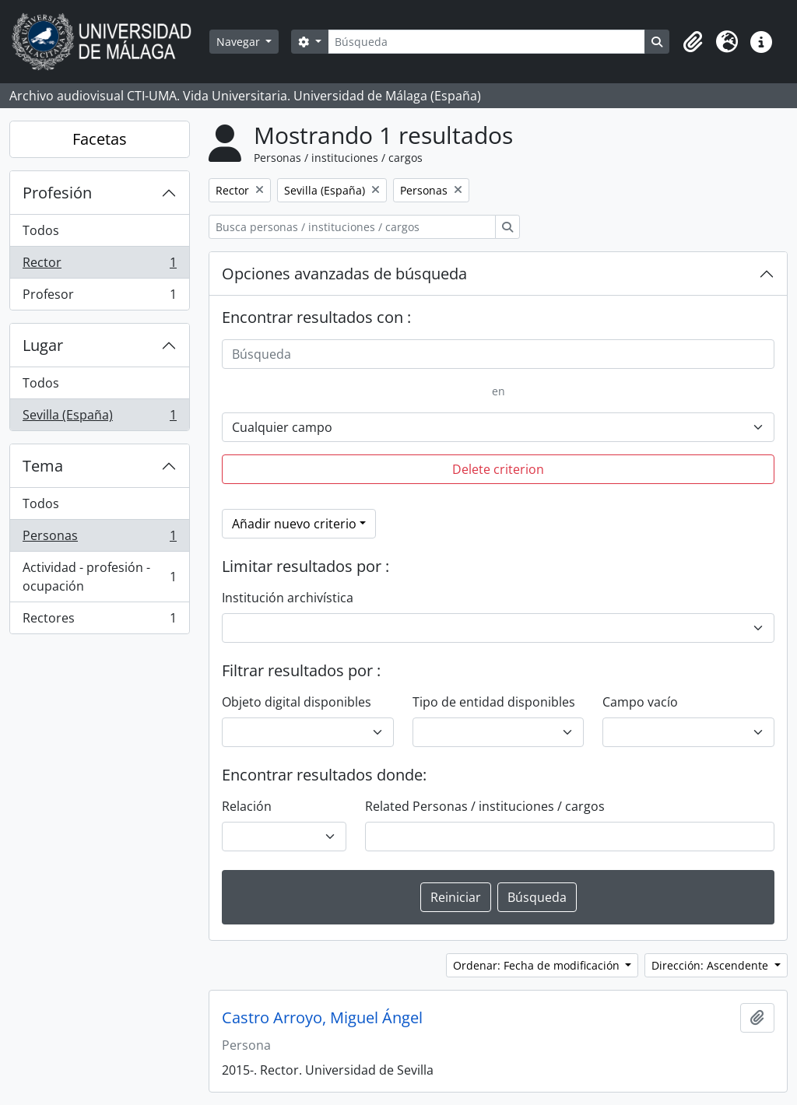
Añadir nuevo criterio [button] (294, 523)
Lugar (43, 345)
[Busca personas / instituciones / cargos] (352, 227)
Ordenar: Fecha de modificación (538, 965)
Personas (99, 539)
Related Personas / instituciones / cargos (485, 806)
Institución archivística (287, 597)
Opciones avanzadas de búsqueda (344, 273)
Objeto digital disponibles (296, 701)
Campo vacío (640, 701)
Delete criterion (498, 469)
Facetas (99, 138)
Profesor (99, 297)
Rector (99, 266)
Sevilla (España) (99, 417)
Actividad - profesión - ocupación (99, 577)
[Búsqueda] (486, 42)
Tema (43, 465)
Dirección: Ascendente (711, 965)
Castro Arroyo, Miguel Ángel (322, 1018)
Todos (41, 230)
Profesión (57, 192)
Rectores (99, 621)
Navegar (239, 41)
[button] (693, 42)
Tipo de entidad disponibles (494, 701)
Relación (247, 806)
